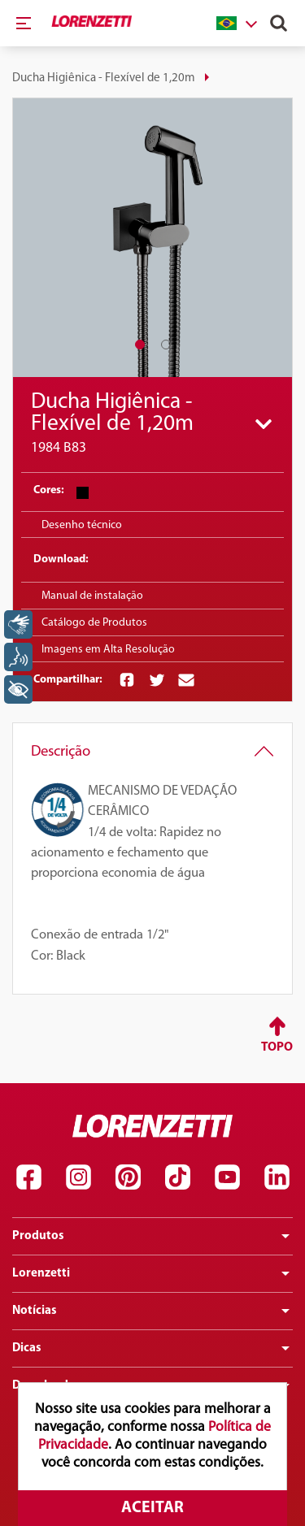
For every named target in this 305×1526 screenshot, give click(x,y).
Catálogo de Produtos (94, 623)
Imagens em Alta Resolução (108, 650)
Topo (277, 1047)
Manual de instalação (92, 596)
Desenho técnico (81, 525)
